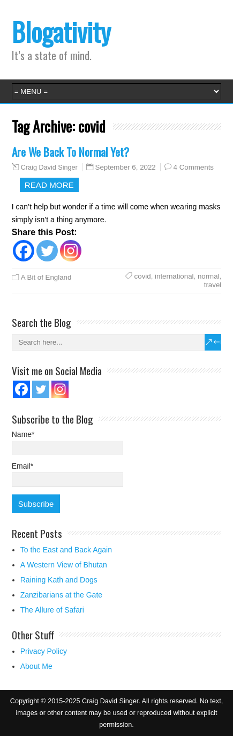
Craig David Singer (49, 167)
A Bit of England (46, 277)
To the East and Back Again (66, 549)
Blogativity (61, 31)
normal (209, 276)
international (174, 276)
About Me (36, 666)
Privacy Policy (43, 651)
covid (142, 276)
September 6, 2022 (125, 167)
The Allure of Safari (52, 610)
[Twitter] (47, 250)
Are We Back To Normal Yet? (70, 151)
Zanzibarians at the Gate (61, 595)
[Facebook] (23, 250)
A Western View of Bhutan (63, 564)
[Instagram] (70, 250)
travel (213, 285)
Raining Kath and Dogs (58, 579)
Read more (49, 185)
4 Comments (194, 167)
